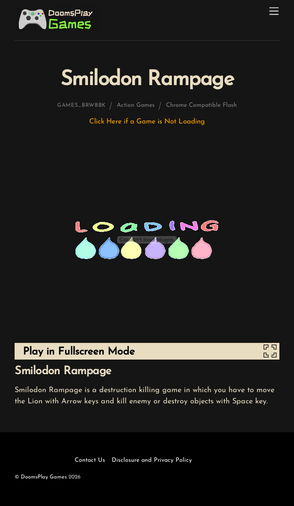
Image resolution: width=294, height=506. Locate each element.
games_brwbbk (81, 105)
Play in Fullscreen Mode (79, 352)
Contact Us (90, 460)
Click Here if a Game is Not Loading (147, 121)
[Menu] (274, 11)
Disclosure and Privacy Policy (152, 460)
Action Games (136, 105)
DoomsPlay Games (44, 477)
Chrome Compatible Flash (201, 105)
